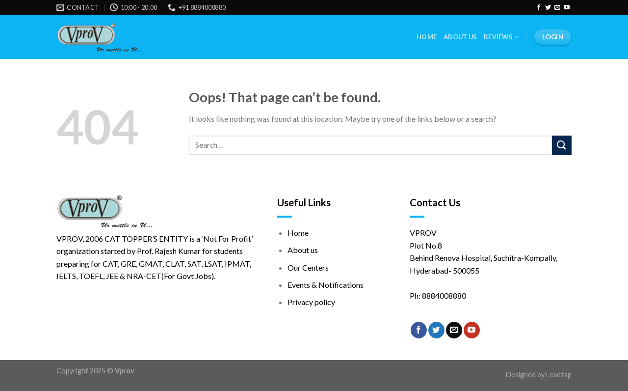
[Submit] (562, 145)
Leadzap (559, 374)
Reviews (501, 37)
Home (427, 37)
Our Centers (308, 267)
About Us (460, 37)
